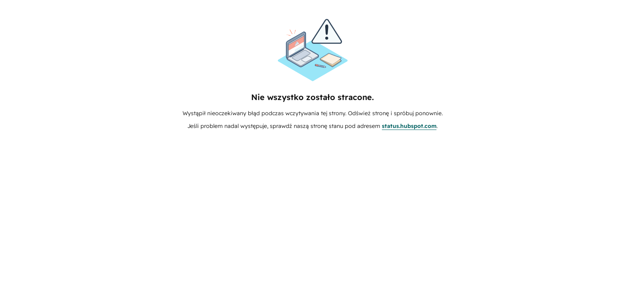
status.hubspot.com (409, 126)
